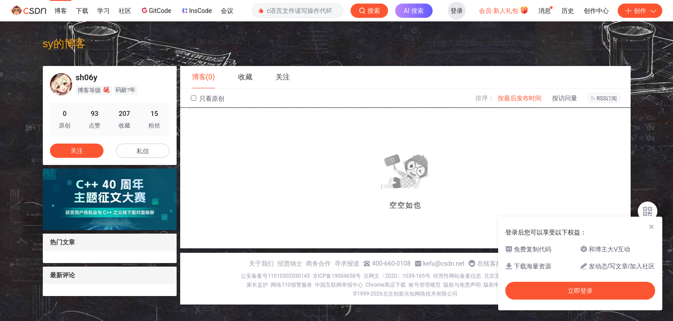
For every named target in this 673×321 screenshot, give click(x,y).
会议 (227, 10)
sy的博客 (64, 43)
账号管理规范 (425, 285)
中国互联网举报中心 (339, 285)
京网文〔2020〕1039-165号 (396, 276)
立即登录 (580, 290)
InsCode (196, 10)
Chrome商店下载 (386, 285)
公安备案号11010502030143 (275, 276)
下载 (82, 10)
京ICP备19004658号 (337, 276)
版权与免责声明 (462, 285)
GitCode (155, 10)
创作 (640, 10)
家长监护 (257, 285)
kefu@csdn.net (444, 263)
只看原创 (207, 98)
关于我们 (261, 263)
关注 (76, 150)
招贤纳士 (289, 263)
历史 (568, 10)
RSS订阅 (603, 98)
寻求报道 (346, 263)
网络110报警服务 (291, 285)
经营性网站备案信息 (457, 276)
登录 (456, 10)
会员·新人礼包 (503, 9)
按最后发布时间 (519, 98)
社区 (125, 10)
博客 (60, 10)
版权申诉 (494, 285)
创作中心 (596, 10)
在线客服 (489, 263)
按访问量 (564, 98)
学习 (103, 10)
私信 (142, 151)
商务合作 (318, 263)
